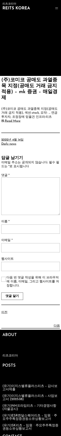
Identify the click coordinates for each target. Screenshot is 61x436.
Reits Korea (16, 8)
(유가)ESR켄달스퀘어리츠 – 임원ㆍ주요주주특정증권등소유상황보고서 (29, 417)
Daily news (8, 144)
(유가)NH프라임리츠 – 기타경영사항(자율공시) (29, 407)
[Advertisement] (30, 43)
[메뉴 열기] (57, 8)
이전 (4, 312)
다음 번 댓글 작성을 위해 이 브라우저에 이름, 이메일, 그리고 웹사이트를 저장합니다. (33, 281)
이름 (5, 221)
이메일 (7, 240)
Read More (12, 121)
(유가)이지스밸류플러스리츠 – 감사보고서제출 (29, 388)
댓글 (5, 175)
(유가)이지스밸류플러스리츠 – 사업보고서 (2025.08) (29, 397)
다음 (57, 325)
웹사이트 (7, 259)
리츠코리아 (10, 355)
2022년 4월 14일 (12, 140)
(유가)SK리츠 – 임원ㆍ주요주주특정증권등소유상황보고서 (30, 427)
